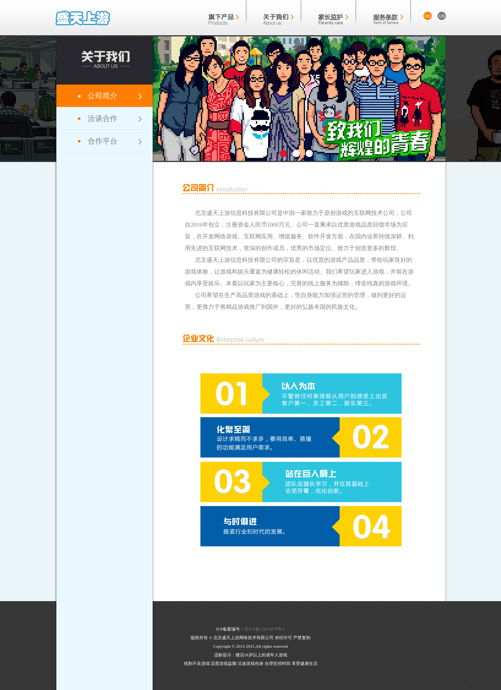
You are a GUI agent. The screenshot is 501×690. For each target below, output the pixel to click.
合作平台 (102, 141)
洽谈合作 (102, 118)
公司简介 (102, 96)
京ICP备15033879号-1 (264, 629)
